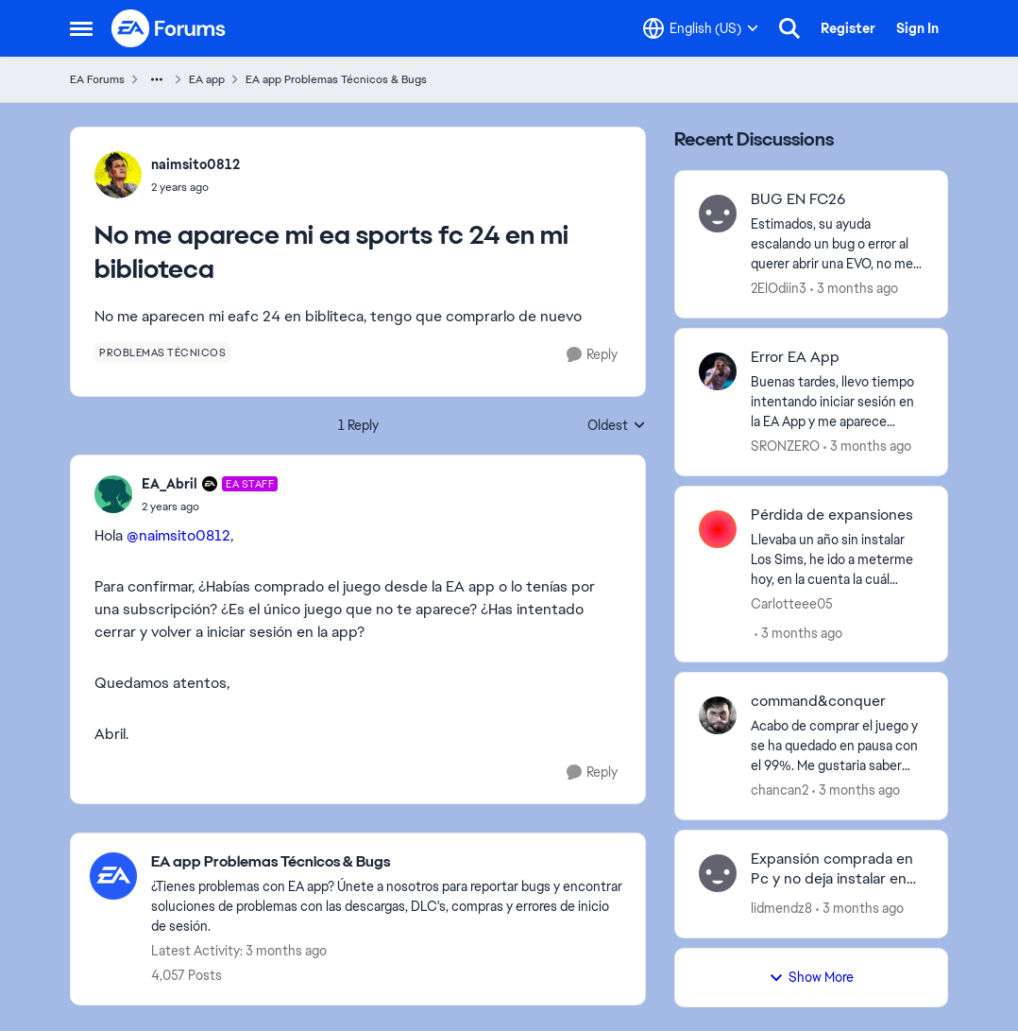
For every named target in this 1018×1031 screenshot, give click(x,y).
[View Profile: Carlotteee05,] (718, 529)
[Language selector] (701, 28)
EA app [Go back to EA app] (207, 79)
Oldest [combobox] (616, 426)
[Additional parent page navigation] (156, 79)
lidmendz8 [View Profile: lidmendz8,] (781, 908)
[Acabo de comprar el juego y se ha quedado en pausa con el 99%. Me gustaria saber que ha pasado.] (837, 746)
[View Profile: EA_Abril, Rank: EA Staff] (113, 494)
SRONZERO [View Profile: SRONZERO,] (785, 446)
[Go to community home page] (169, 28)
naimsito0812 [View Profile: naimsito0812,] (195, 164)
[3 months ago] (854, 289)
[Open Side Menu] (81, 28)
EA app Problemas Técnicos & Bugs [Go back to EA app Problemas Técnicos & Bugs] (336, 79)
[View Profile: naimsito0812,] (118, 174)
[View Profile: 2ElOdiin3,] (718, 213)
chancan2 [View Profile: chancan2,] (779, 790)
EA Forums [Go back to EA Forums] (97, 79)
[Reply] (592, 355)
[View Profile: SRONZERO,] (718, 371)
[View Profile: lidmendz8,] (718, 873)
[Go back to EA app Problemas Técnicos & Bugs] (388, 862)
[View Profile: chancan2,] (718, 715)
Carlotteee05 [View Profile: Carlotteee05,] (792, 602)
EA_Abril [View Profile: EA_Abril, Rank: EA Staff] (169, 483)
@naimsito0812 (178, 535)
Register (848, 28)
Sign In (917, 28)
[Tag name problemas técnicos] (162, 352)
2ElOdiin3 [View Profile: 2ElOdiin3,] (778, 288)
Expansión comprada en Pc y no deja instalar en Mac (832, 869)
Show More (811, 977)
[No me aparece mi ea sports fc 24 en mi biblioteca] (210, 506)
